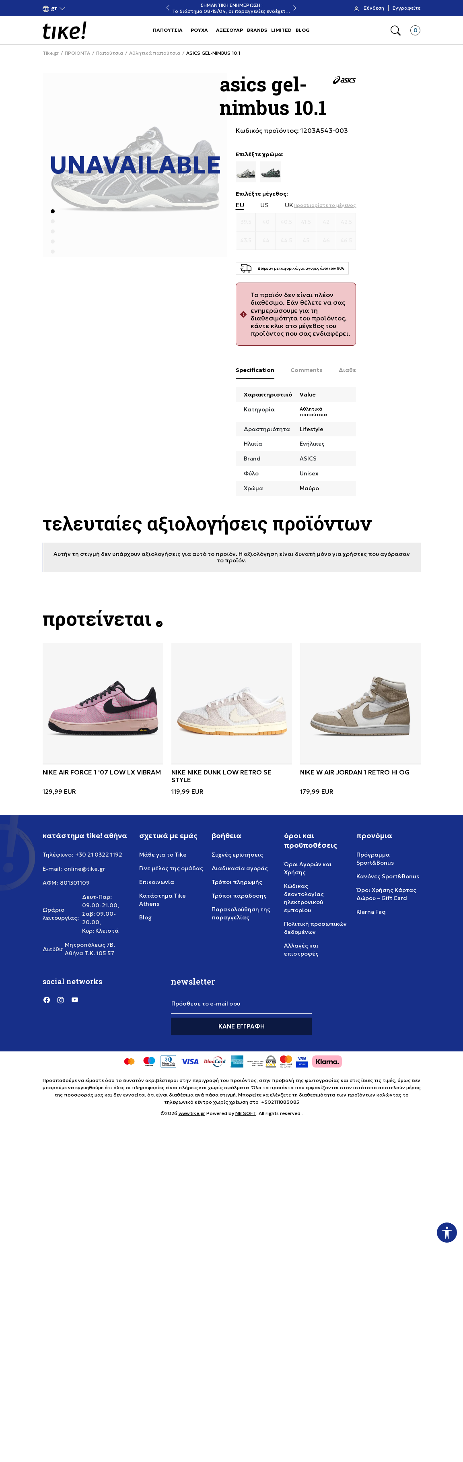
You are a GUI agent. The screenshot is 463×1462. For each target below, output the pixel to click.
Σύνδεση (374, 8)
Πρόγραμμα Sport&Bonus (375, 858)
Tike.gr (51, 53)
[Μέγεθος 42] (326, 222)
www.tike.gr (192, 1113)
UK (289, 205)
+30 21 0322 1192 (98, 854)
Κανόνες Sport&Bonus (387, 876)
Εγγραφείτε (406, 8)
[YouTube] (75, 1000)
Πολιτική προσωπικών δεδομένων (315, 927)
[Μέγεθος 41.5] (306, 222)
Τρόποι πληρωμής (237, 882)
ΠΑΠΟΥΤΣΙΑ (168, 30)
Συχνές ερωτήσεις (237, 854)
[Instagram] (61, 1000)
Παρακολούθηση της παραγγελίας (241, 913)
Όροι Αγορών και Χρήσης (308, 868)
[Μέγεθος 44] (266, 240)
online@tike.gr (84, 868)
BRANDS (257, 30)
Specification (255, 370)
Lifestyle (311, 429)
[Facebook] (47, 1000)
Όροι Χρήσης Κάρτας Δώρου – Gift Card (386, 894)
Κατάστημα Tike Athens (162, 899)
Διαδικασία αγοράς (240, 868)
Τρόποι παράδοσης (239, 895)
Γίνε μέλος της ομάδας (171, 868)
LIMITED (281, 30)
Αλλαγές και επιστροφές (301, 949)
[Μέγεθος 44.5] (286, 240)
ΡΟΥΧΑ (199, 30)
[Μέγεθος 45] (306, 240)
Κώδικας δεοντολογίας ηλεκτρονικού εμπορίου (304, 898)
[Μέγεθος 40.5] (286, 222)
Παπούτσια (109, 53)
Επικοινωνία (156, 882)
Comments (306, 370)
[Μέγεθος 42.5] (346, 222)
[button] (54, 8)
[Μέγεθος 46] (326, 240)
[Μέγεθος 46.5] (346, 240)
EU (240, 205)
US (264, 205)
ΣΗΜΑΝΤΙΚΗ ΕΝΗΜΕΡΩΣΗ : (231, 5)
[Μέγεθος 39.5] (246, 222)
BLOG (303, 30)
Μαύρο (309, 488)
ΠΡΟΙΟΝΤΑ (77, 53)
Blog (145, 917)
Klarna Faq (371, 911)
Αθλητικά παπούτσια (154, 53)
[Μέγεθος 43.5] (246, 240)
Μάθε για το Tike (163, 854)
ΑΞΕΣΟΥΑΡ (229, 30)
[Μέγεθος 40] (266, 222)
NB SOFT (245, 1113)
